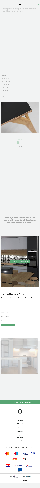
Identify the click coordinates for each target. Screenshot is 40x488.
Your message (4, 325)
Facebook (21, 407)
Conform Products (20, 426)
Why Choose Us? (20, 436)
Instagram (28, 407)
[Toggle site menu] (2, 3)
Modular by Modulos (20, 428)
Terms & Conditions (20, 444)
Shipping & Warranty (20, 442)
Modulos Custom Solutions (20, 430)
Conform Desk (20, 425)
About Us (20, 434)
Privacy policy (20, 445)
